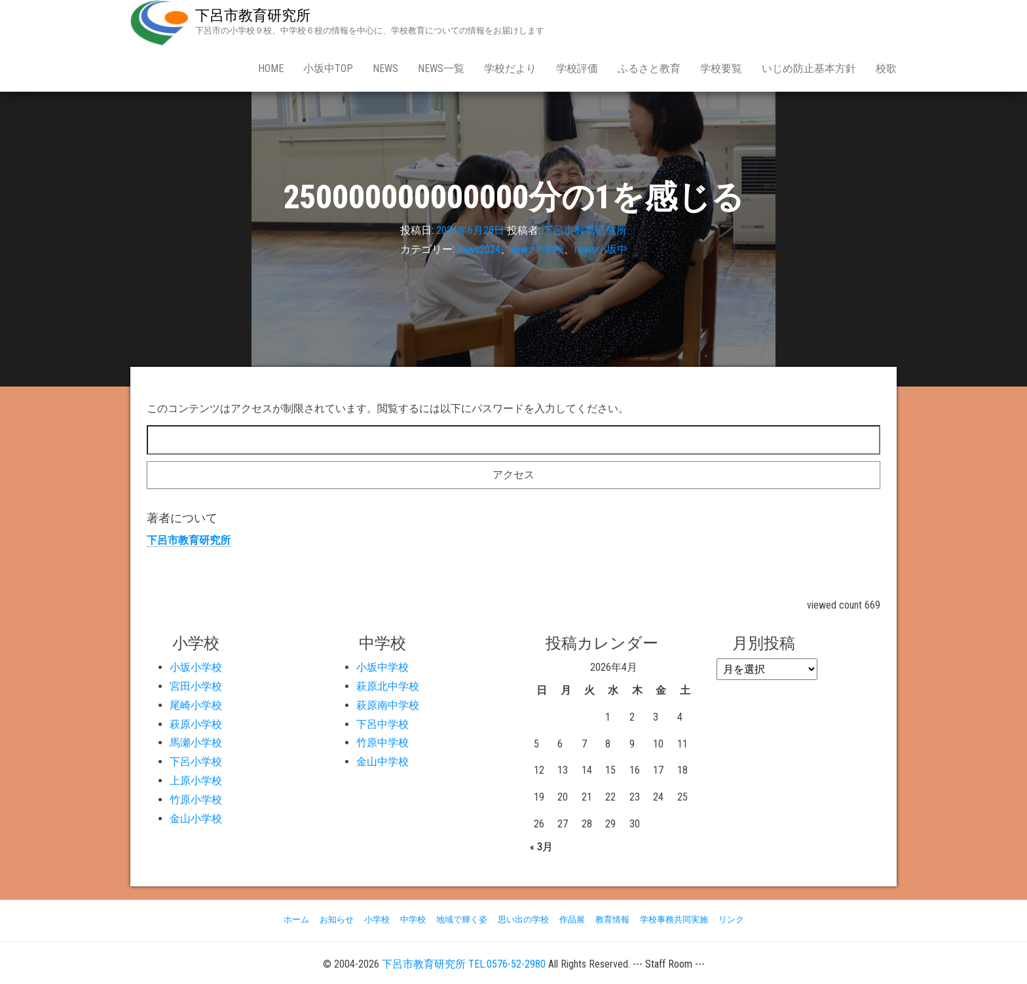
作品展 (572, 919)
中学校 (413, 919)
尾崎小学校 (196, 705)
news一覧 (441, 68)
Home (271, 68)
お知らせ (337, 919)
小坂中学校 (382, 667)
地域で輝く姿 (461, 919)
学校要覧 (721, 68)
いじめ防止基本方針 (809, 68)
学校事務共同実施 (674, 919)
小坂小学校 (196, 667)
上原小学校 (196, 780)
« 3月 (541, 847)
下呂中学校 (382, 724)
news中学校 (537, 249)
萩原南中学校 (387, 705)
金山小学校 (196, 818)
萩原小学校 (196, 724)
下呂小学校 (196, 761)
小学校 (377, 919)
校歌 (886, 68)
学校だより (510, 68)
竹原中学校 (382, 742)
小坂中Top (328, 68)
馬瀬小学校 (196, 742)
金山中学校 (382, 761)
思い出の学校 (523, 919)
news (385, 68)
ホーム (296, 919)
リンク (731, 919)
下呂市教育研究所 (252, 15)
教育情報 (612, 919)
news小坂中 (600, 249)
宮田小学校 (196, 686)
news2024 (479, 249)
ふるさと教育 (649, 68)
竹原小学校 (196, 799)
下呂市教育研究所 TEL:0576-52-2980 (464, 964)
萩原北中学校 (387, 686)
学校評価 (577, 68)
